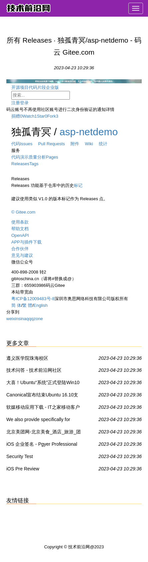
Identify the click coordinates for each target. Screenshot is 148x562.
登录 (24, 102)
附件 (78, 143)
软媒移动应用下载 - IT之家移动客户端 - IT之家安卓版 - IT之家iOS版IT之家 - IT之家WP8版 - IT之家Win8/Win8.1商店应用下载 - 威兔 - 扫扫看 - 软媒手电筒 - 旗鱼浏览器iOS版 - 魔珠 (43, 408)
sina (22, 318)
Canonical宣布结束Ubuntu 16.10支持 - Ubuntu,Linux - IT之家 (42, 396)
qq (28, 318)
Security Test (19, 456)
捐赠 (15, 116)
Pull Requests (54, 143)
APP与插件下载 (26, 242)
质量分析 (37, 157)
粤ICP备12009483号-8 (33, 298)
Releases (20, 163)
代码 (15, 143)
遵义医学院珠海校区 (27, 358)
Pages (52, 157)
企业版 (58, 87)
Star (41, 116)
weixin (12, 318)
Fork (51, 116)
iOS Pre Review (22, 468)
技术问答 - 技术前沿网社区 (34, 370)
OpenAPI (20, 235)
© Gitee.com (23, 212)
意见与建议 (22, 255)
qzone (37, 318)
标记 (78, 185)
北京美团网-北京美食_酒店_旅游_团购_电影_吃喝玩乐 (43, 433)
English (41, 305)
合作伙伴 (20, 248)
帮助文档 (20, 228)
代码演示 (20, 157)
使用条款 (20, 222)
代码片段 (37, 87)
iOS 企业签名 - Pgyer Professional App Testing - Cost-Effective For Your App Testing (41, 445)
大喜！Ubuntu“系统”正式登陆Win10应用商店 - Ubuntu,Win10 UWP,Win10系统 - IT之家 (42, 384)
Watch (28, 116)
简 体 (16, 305)
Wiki (92, 143)
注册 (15, 102)
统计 (103, 143)
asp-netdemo (89, 131)
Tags (33, 163)
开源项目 (20, 87)
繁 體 (27, 305)
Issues (29, 143)
